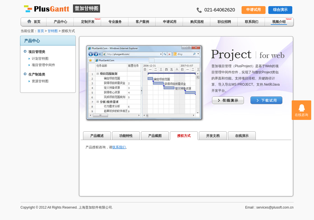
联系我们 (251, 22)
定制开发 (87, 22)
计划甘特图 (40, 59)
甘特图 (53, 31)
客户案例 (142, 22)
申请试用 (253, 10)
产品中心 (60, 22)
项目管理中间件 (43, 65)
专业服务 (115, 22)
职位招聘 (224, 22)
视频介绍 (279, 22)
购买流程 (197, 22)
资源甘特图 (40, 81)
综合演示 (280, 10)
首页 (40, 31)
